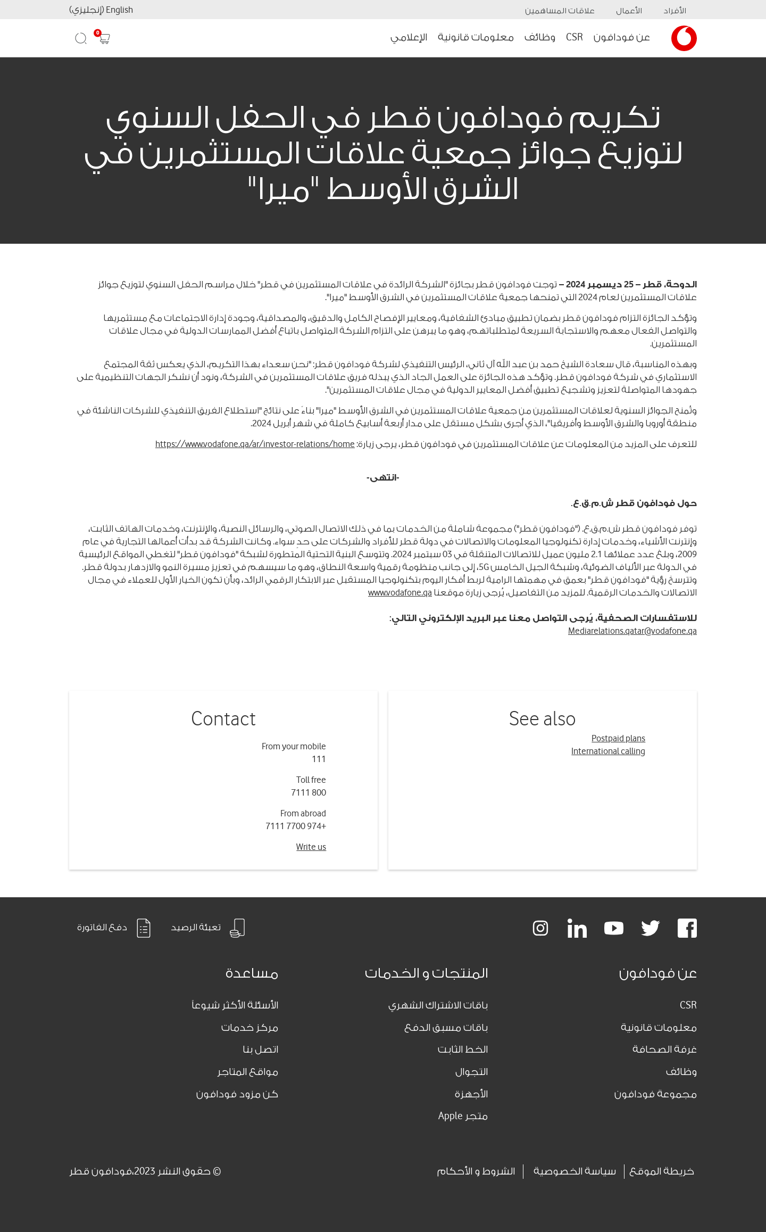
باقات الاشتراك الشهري (438, 1005)
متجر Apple (463, 1116)
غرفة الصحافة (664, 1049)
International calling (608, 751)
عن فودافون (622, 37)
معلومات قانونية (476, 37)
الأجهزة (471, 1094)
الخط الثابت (463, 1049)
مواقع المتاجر (247, 1072)
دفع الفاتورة (115, 928)
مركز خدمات (249, 1027)
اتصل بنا (260, 1049)
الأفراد (674, 10)
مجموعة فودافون (655, 1094)
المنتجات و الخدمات (426, 973)
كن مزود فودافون (237, 1094)
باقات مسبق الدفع (446, 1027)
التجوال (471, 1072)
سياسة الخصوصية (575, 1171)
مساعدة (252, 973)
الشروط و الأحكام (476, 1171)
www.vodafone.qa (400, 593)
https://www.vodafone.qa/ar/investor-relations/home (255, 444)
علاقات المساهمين (560, 10)
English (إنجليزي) (101, 10)
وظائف (539, 37)
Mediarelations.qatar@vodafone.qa (632, 631)
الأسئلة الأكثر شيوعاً (235, 1005)
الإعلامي (408, 37)
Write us (311, 847)
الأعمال (629, 10)
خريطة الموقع (661, 1171)
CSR (574, 37)
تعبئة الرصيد (209, 928)
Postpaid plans (618, 738)
